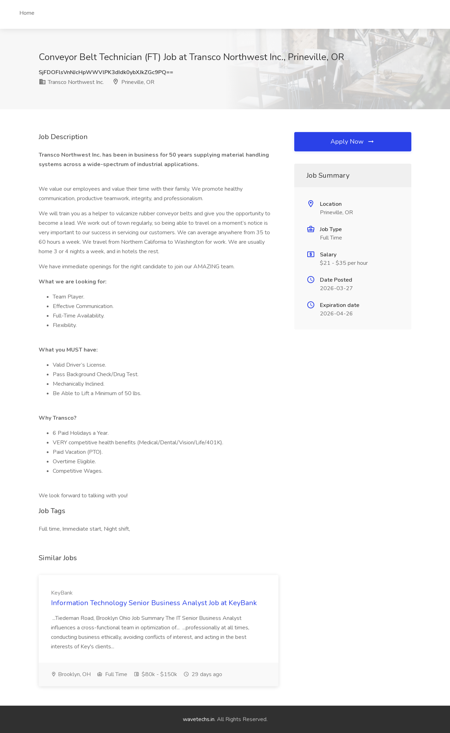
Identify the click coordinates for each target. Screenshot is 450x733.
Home (26, 13)
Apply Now (352, 141)
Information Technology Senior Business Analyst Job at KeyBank (154, 603)
